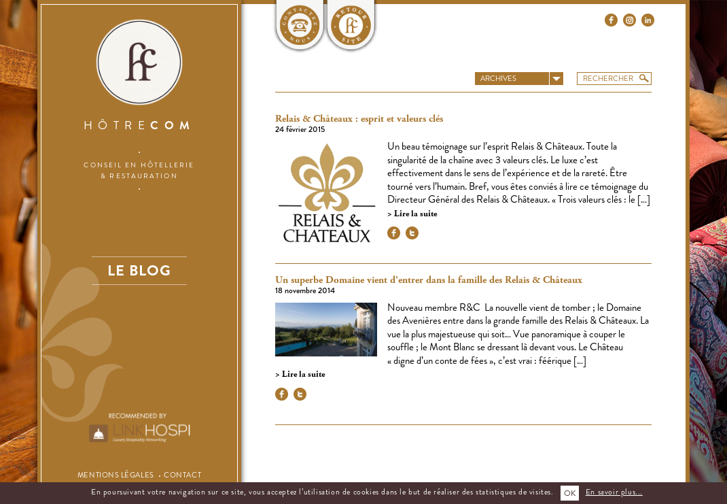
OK (569, 493)
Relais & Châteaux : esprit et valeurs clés (359, 119)
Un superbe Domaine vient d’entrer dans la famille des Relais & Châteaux (428, 280)
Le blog (139, 270)
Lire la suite (414, 214)
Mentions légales (115, 475)
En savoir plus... (614, 491)
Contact (182, 475)
